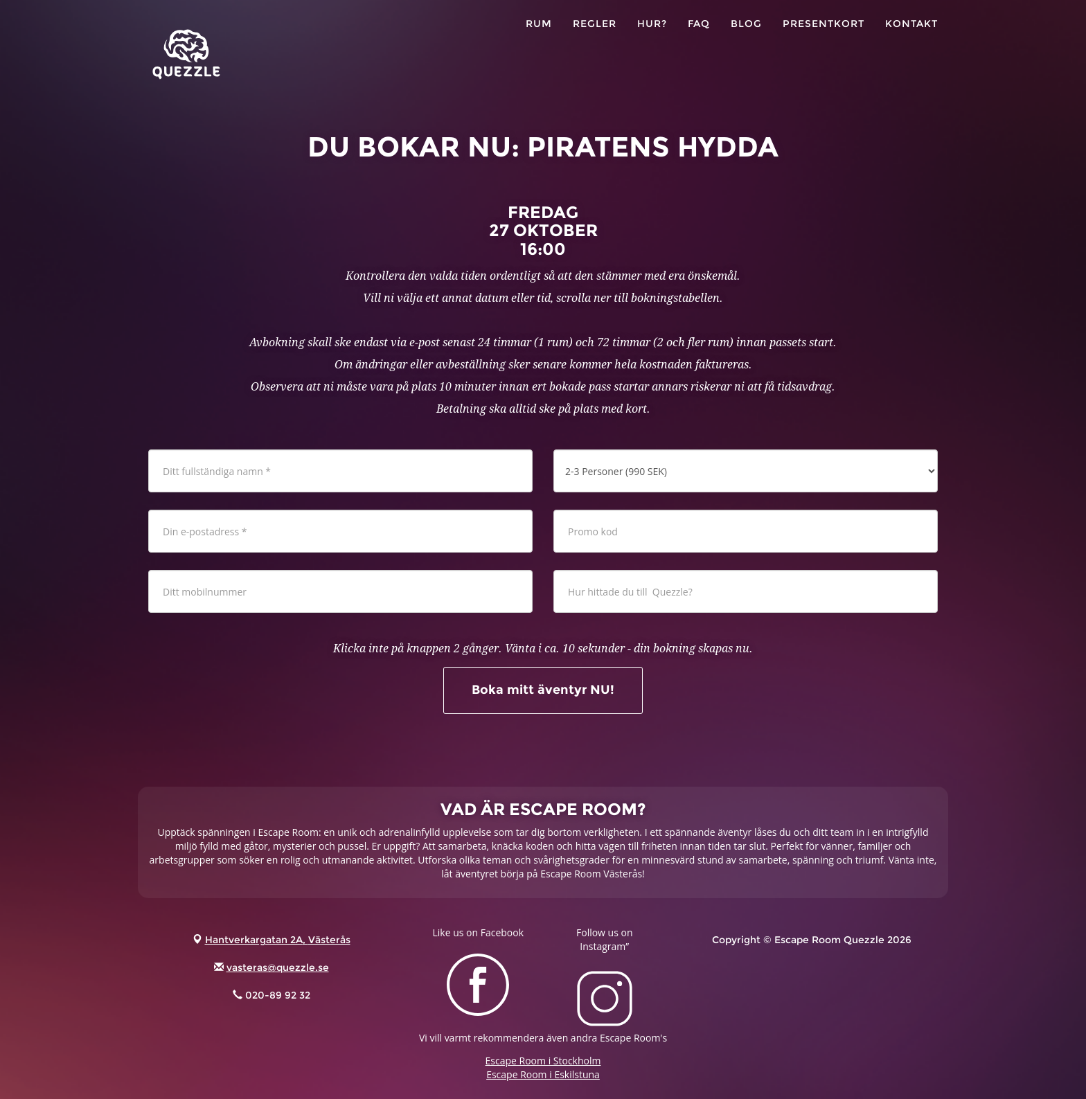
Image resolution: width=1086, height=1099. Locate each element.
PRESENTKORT (823, 34)
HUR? (652, 34)
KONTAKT (911, 34)
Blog (746, 34)
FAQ (699, 34)
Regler (594, 34)
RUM (539, 34)
